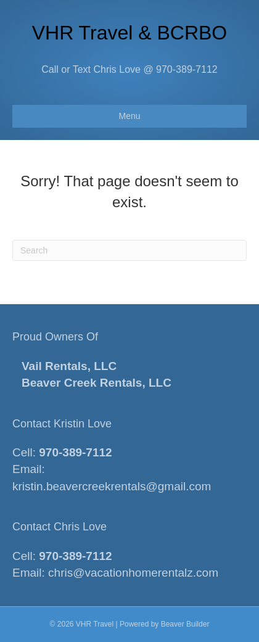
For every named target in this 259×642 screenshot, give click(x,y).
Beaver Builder (185, 624)
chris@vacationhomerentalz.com (133, 572)
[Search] (129, 250)
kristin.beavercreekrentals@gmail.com (111, 486)
